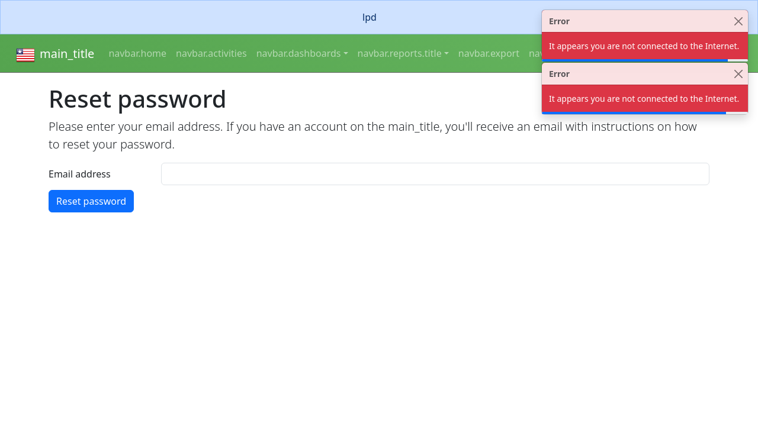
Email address (80, 173)
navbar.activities (211, 53)
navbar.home (137, 53)
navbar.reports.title (400, 53)
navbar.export (488, 53)
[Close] (738, 21)
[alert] (379, 17)
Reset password (91, 201)
